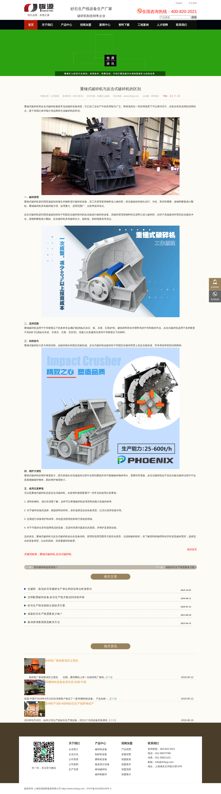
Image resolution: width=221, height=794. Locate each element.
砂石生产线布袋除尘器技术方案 (46, 605)
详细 (109, 677)
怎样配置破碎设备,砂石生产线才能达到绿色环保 (56, 597)
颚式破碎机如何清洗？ (46, 567)
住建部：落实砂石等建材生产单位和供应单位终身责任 (60, 589)
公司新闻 (55, 96)
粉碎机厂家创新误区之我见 (61, 660)
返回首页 (192, 549)
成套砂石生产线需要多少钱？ (181, 567)
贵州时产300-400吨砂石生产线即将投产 (69, 703)
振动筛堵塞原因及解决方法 (44, 622)
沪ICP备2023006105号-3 (98, 788)
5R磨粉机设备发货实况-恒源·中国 (65, 681)
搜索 (194, 17)
